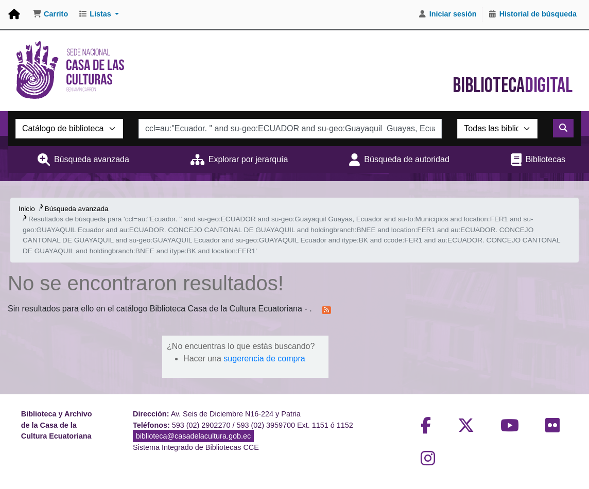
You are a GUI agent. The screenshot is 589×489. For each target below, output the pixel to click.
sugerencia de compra (264, 358)
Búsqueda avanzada (91, 159)
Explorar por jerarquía (248, 159)
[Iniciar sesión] (447, 14)
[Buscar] (563, 128)
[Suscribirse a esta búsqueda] (326, 309)
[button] (50, 14)
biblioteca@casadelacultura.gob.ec (193, 436)
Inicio (27, 209)
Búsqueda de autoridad (406, 159)
